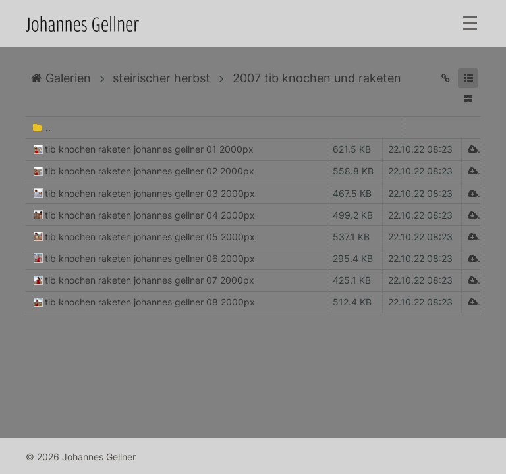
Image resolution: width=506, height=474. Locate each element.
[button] (468, 78)
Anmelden (12, 462)
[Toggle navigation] (469, 24)
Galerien (61, 78)
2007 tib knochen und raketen (317, 78)
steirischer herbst (161, 78)
